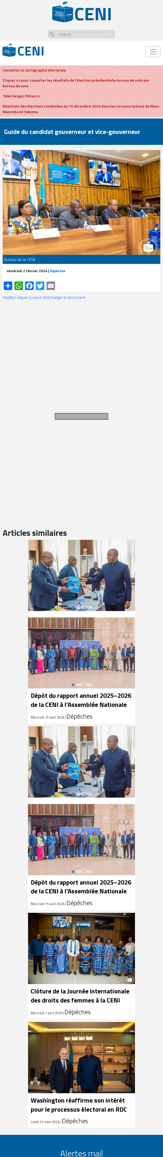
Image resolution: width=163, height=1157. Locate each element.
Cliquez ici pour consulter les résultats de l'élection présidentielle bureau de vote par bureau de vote (76, 83)
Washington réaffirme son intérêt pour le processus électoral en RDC (79, 1104)
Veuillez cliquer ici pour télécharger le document (44, 297)
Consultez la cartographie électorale (34, 70)
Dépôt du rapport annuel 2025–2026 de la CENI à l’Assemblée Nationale (81, 700)
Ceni (30, 51)
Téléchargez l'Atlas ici (21, 96)
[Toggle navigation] (153, 51)
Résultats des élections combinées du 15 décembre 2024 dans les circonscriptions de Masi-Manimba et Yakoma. (81, 109)
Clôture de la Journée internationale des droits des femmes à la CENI (80, 995)
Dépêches (57, 271)
